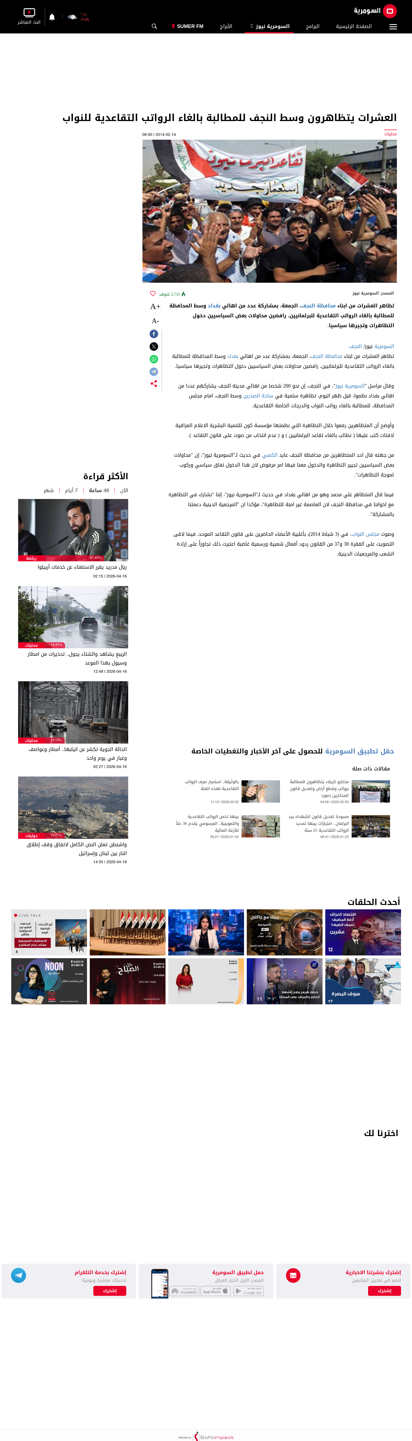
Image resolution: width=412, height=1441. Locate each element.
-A (155, 320)
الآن (124, 490)
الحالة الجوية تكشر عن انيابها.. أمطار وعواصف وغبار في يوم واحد (78, 753)
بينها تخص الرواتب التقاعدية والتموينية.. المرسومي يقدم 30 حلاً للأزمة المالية (207, 823)
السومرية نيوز (269, 26)
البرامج (312, 26)
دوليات (31, 836)
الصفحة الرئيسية (354, 26)
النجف (355, 346)
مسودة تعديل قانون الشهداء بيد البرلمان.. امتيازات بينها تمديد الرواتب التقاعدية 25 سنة (318, 823)
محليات (31, 645)
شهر (49, 490)
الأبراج (226, 26)
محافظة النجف (318, 305)
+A (155, 306)
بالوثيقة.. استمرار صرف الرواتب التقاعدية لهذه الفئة (212, 785)
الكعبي (270, 455)
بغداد (214, 305)
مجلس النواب (365, 534)
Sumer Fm (190, 26)
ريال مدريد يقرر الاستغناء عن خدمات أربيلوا (82, 567)
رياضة (31, 558)
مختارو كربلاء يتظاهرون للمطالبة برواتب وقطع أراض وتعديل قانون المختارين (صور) (319, 788)
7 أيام (71, 490)
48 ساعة (99, 490)
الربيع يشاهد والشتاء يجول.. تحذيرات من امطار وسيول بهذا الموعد (77, 658)
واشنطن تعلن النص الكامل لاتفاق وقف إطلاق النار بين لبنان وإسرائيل (77, 849)
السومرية (384, 346)
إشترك (110, 1291)
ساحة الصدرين (258, 395)
